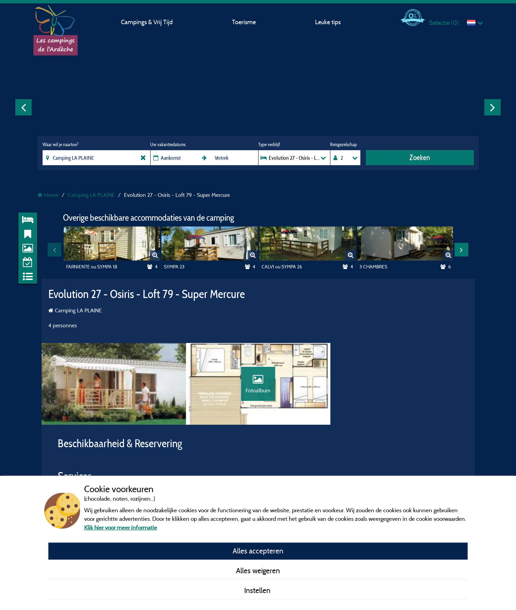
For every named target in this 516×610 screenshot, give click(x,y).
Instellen (258, 590)
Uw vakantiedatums (168, 144)
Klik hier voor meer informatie (120, 527)
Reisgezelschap (343, 144)
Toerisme (244, 22)
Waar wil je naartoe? (60, 144)
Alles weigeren (258, 570)
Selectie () (444, 23)
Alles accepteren (258, 550)
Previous (23, 107)
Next (492, 107)
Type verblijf (269, 144)
